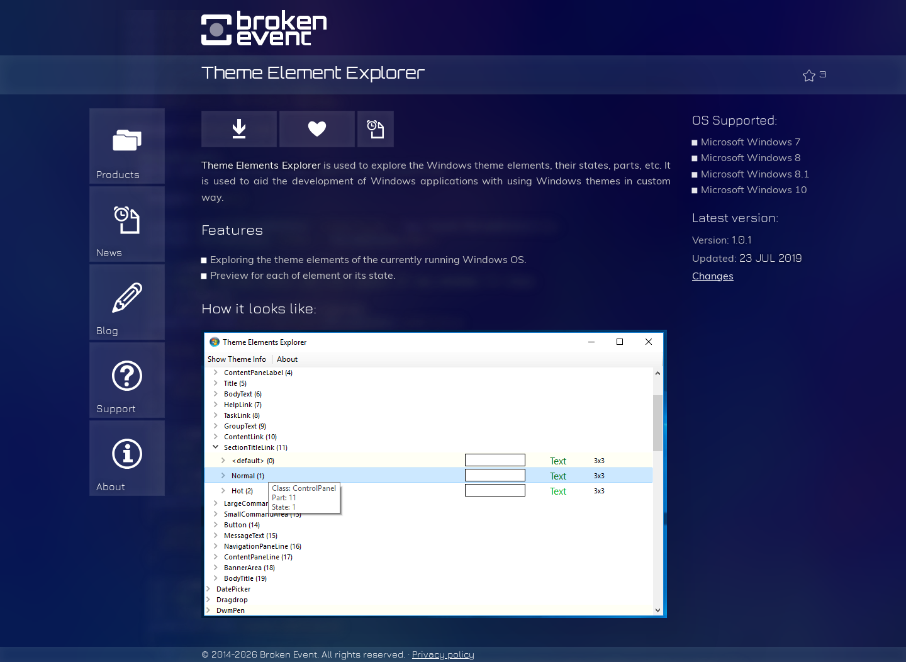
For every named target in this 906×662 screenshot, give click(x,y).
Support (116, 408)
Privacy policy (443, 654)
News (109, 252)
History (375, 129)
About (110, 486)
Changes (713, 276)
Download (239, 129)
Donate (317, 129)
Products (118, 174)
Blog (107, 330)
